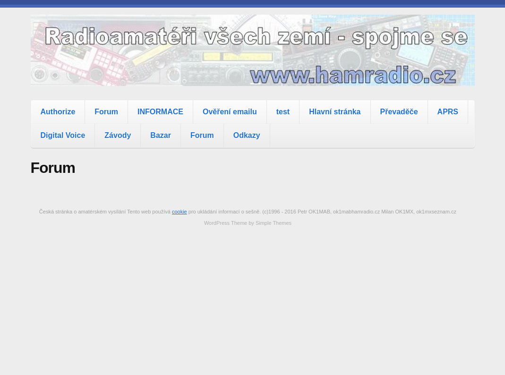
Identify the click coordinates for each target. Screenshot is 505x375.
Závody (117, 135)
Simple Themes (273, 223)
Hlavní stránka (334, 112)
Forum (106, 112)
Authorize (58, 112)
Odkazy (246, 135)
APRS (447, 112)
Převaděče (399, 112)
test (283, 112)
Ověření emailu (230, 112)
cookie (179, 211)
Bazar (160, 135)
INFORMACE (160, 112)
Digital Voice (63, 135)
